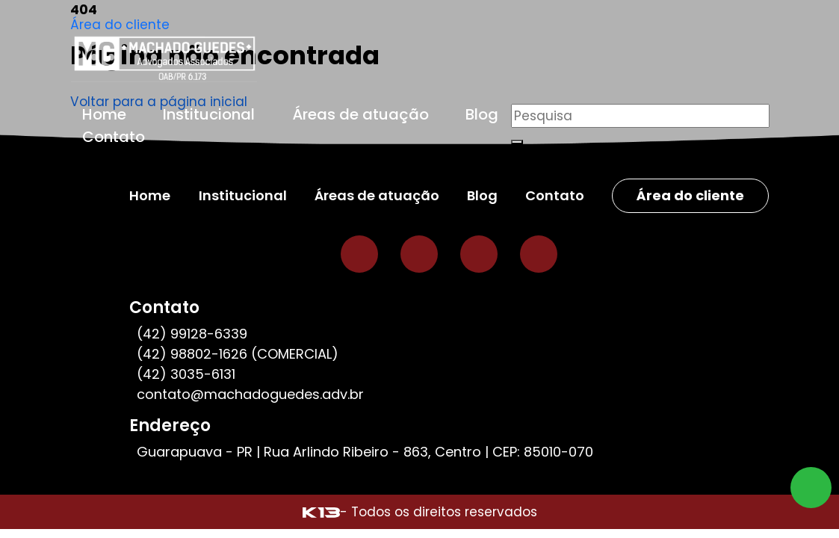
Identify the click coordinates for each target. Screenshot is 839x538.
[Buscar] (517, 142)
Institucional (209, 114)
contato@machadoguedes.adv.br (250, 394)
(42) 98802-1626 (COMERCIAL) (237, 353)
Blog (481, 114)
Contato (113, 136)
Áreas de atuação (360, 114)
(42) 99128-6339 (192, 333)
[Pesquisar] (640, 116)
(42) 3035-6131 (186, 374)
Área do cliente (120, 25)
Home (104, 114)
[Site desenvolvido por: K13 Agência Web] (321, 512)
